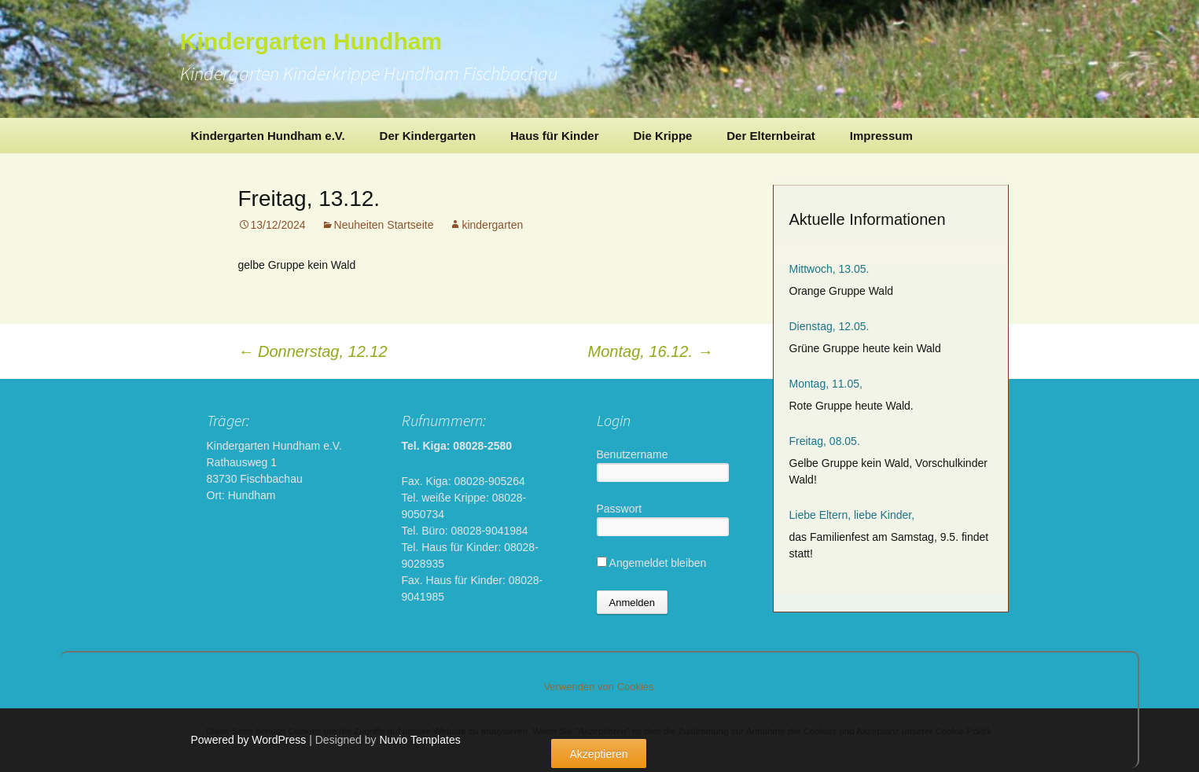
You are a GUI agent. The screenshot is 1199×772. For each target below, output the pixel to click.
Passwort (619, 508)
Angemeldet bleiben (652, 563)
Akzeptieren (599, 754)
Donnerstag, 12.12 (313, 351)
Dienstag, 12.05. (829, 326)
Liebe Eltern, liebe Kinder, (852, 515)
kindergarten (492, 225)
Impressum (881, 135)
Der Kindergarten (428, 135)
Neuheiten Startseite (384, 225)
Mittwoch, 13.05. (829, 269)
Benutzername (632, 454)
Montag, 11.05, (825, 383)
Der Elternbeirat (770, 135)
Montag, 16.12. (650, 351)
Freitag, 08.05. (824, 441)
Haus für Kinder (554, 135)
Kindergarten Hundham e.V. (268, 135)
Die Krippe (662, 135)
